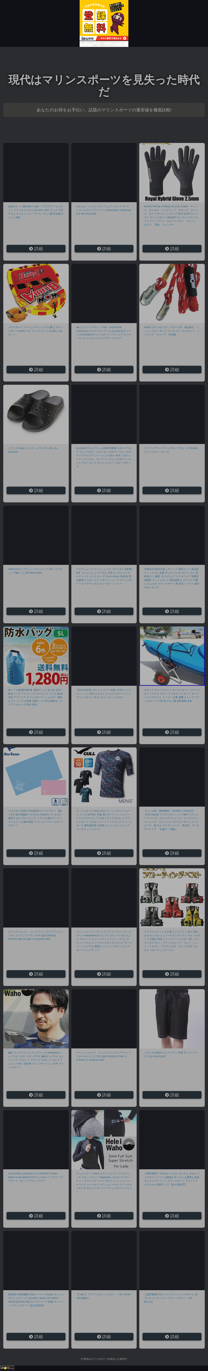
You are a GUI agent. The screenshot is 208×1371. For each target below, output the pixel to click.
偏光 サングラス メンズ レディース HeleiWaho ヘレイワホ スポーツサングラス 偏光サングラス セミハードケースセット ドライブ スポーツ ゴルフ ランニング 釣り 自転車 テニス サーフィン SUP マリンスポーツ (36, 1060)
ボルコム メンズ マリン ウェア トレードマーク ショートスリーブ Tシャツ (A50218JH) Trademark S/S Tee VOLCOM (103, 210)
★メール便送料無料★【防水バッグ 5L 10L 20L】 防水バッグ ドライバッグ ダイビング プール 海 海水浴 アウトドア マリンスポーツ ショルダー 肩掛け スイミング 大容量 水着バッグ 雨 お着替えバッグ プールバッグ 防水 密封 (35, 697)
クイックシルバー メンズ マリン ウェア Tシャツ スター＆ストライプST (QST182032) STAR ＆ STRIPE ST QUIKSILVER (103, 1056)
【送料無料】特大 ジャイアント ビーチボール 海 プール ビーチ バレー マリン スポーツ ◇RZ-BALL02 (170, 1298)
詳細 (36, 248)
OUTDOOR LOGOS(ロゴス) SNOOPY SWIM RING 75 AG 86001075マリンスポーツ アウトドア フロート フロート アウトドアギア (35, 1177)
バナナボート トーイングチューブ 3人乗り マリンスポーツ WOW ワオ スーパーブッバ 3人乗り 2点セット (35, 331)
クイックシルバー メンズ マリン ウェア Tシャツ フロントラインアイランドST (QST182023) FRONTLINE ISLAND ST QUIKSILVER (35, 935)
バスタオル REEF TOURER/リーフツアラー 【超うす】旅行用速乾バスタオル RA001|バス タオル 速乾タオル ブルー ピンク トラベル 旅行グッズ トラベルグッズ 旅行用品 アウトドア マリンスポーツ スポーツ (36, 818)
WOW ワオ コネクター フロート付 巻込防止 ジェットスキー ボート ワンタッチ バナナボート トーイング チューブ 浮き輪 (172, 331)
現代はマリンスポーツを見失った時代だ (104, 86)
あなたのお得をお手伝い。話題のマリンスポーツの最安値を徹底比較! (104, 109)
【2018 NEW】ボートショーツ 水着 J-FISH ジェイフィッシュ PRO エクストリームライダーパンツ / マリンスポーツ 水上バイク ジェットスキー (104, 694)
